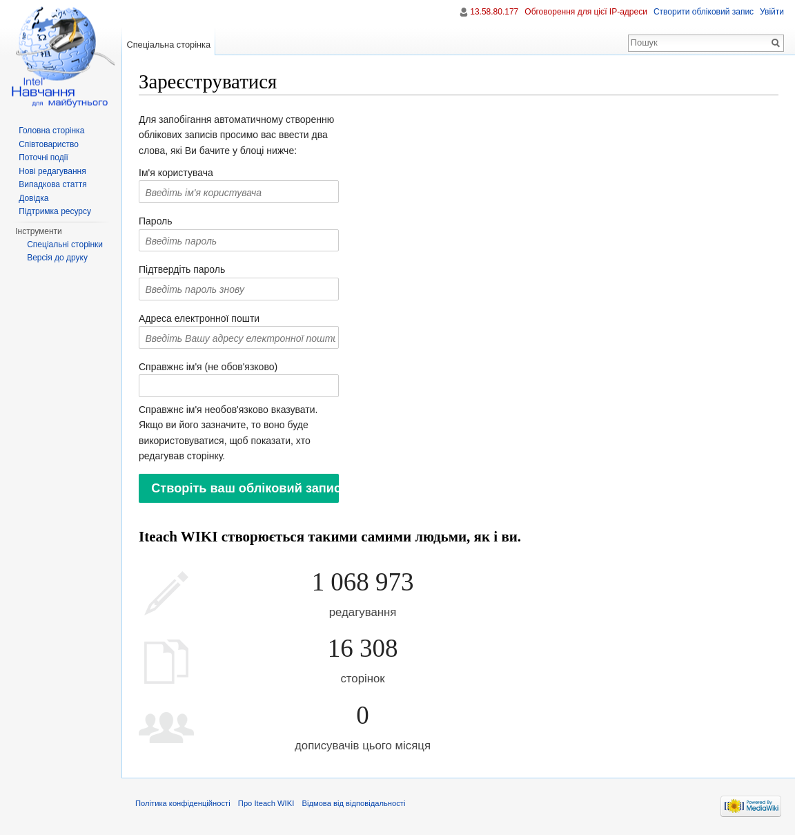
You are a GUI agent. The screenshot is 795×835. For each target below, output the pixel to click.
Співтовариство (49, 144)
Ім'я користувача (176, 172)
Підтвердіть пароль (182, 269)
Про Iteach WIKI (266, 803)
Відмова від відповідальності (353, 803)
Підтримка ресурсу (55, 211)
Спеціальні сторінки (65, 244)
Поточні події (43, 157)
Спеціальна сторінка (168, 44)
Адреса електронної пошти (199, 318)
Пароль (156, 221)
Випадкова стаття (52, 184)
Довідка (33, 198)
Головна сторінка (51, 130)
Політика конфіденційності (182, 803)
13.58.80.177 (494, 12)
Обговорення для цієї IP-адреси (585, 12)
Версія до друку (57, 257)
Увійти (772, 12)
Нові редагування (52, 171)
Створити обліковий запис (704, 12)
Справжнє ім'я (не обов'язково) (208, 366)
